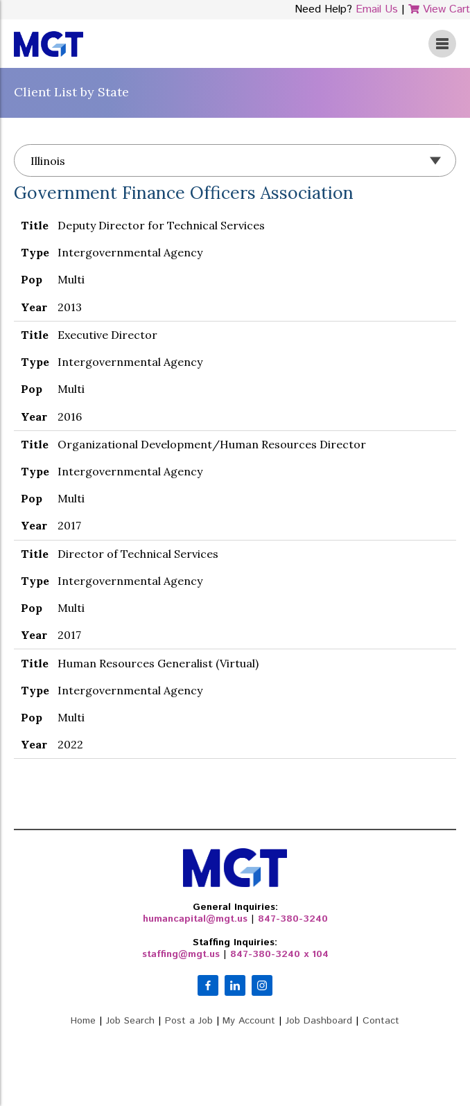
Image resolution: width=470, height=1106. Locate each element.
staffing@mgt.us (181, 954)
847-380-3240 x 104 (279, 954)
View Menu (442, 44)
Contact (381, 1021)
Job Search (130, 1021)
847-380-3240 (293, 919)
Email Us (377, 9)
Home (83, 1021)
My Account (249, 1021)
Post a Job (189, 1021)
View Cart (439, 9)
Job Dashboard (319, 1021)
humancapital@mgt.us (195, 919)
